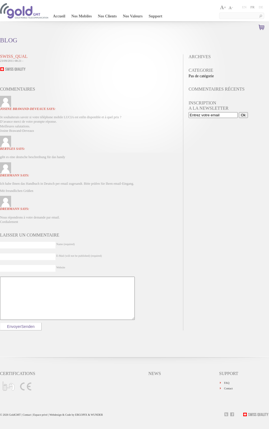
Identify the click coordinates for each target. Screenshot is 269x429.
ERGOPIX (81, 423)
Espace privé (40, 423)
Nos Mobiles (81, 16)
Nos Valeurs (133, 16)
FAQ (226, 391)
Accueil (59, 16)
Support (155, 16)
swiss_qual (14, 56)
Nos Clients (107, 16)
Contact (228, 396)
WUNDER (97, 423)
